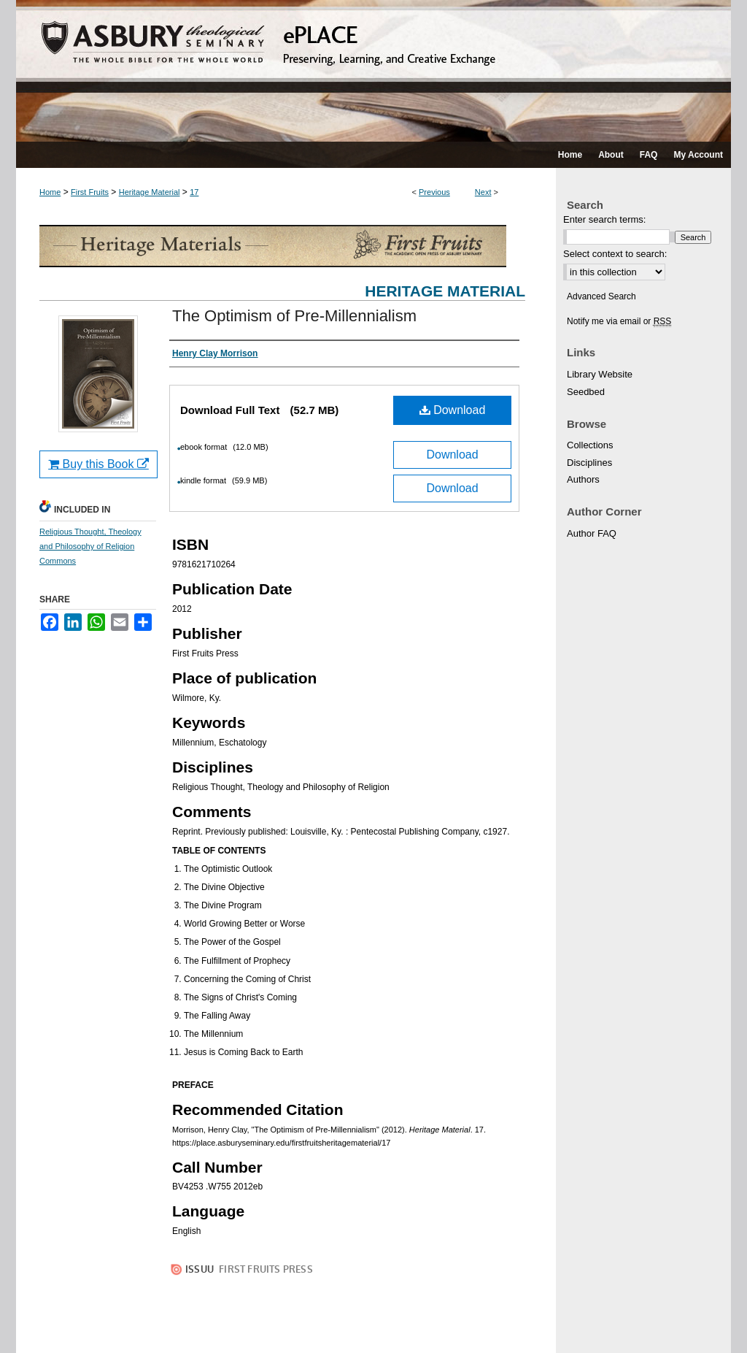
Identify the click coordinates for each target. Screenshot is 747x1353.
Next (483, 192)
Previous (434, 192)
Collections (590, 445)
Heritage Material (149, 192)
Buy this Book (98, 464)
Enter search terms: (604, 219)
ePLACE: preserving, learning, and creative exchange (373, 71)
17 (194, 192)
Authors (583, 479)
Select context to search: (615, 253)
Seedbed (586, 391)
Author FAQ (591, 533)
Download (452, 410)
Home (50, 192)
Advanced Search (601, 296)
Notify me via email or (619, 321)
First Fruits (90, 192)
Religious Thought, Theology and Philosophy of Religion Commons (90, 546)
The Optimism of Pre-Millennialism (294, 316)
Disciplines (589, 462)
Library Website (599, 374)
